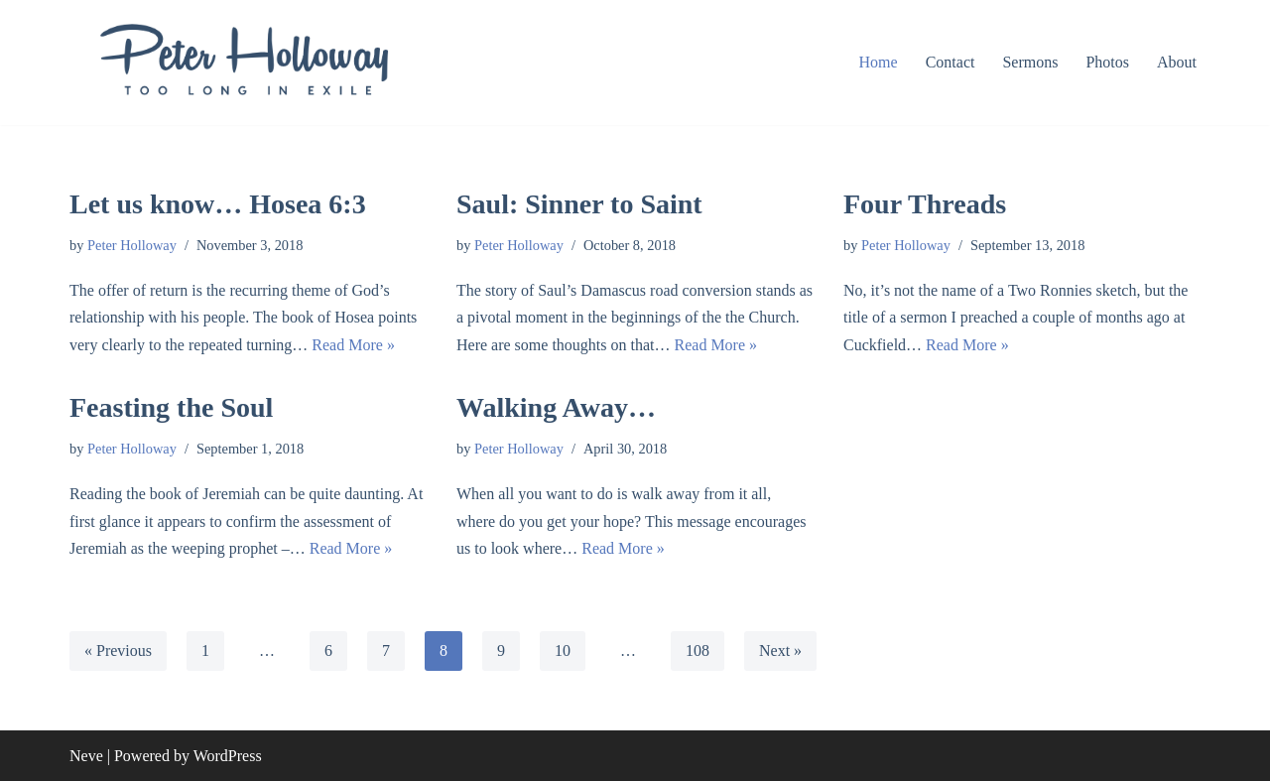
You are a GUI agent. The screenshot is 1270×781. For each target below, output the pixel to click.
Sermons (1030, 62)
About (1177, 62)
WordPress (227, 755)
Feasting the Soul (171, 407)
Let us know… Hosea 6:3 (217, 204)
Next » (780, 650)
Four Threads (924, 204)
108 (697, 650)
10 (563, 650)
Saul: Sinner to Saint (579, 204)
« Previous (118, 650)
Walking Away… (556, 407)
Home (878, 62)
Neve (86, 755)
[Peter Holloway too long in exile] (243, 62)
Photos (1107, 62)
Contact (950, 62)
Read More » (353, 344)
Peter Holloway (132, 245)
